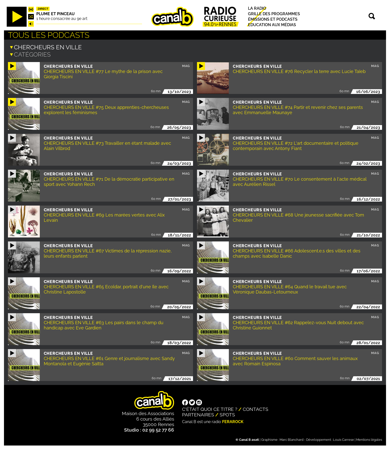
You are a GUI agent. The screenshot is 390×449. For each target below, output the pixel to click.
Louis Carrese (343, 439)
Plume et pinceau (55, 13)
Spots (227, 414)
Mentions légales (369, 439)
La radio (257, 8)
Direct (43, 8)
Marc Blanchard (291, 439)
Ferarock (233, 421)
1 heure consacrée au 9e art (61, 18)
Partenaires (198, 414)
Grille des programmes (274, 13)
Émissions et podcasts (272, 19)
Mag (186, 65)
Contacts (255, 408)
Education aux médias (272, 25)
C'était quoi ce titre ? (209, 408)
